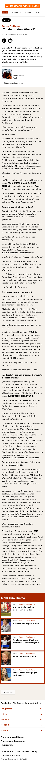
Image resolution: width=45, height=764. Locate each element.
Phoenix (27, 751)
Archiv (6, 20)
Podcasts (28, 12)
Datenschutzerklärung (12, 737)
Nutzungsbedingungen (13, 741)
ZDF (19, 751)
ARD (13, 751)
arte (34, 751)
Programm (16, 12)
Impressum (7, 744)
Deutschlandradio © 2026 (14, 759)
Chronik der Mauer (10, 755)
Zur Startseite (8, 692)
